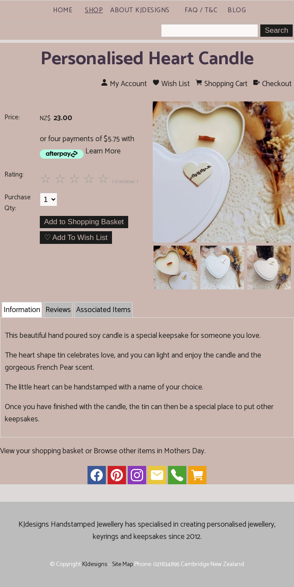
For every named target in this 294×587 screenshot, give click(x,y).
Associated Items (103, 310)
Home (62, 10)
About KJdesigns (140, 10)
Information (22, 310)
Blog (237, 10)
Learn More (103, 151)
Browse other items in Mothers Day (149, 451)
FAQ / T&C (201, 10)
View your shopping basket (42, 451)
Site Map (122, 564)
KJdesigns (94, 564)
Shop (94, 10)
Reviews (58, 310)
